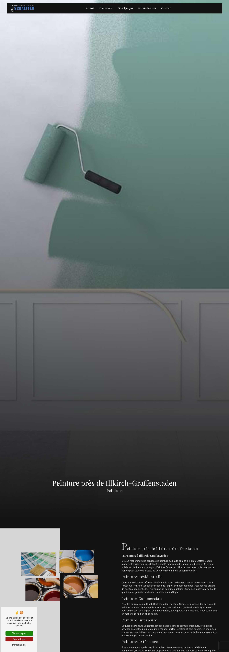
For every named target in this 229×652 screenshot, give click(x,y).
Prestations (105, 8)
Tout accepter (19, 633)
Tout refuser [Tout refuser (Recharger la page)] (19, 639)
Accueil (90, 8)
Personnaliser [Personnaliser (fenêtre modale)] (19, 644)
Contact (166, 8)
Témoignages (125, 8)
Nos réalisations (147, 8)
